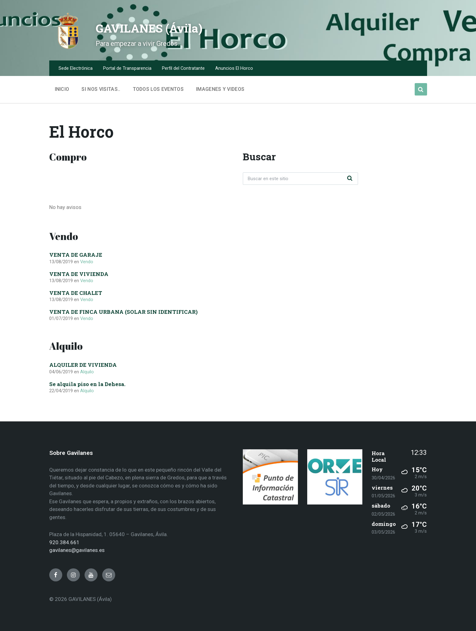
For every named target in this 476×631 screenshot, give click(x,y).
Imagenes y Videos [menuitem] (220, 89)
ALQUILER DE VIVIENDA (83, 364)
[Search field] (300, 178)
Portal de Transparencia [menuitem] (127, 68)
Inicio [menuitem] (62, 89)
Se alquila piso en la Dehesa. (87, 384)
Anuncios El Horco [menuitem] (234, 68)
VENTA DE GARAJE (75, 254)
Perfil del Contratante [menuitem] (183, 68)
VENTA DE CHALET (75, 292)
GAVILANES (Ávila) (168, 26)
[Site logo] (67, 48)
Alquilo (87, 372)
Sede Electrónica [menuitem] (76, 68)
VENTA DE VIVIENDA (78, 274)
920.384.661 (64, 542)
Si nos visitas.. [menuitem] (100, 89)
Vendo (86, 261)
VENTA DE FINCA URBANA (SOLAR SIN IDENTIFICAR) (123, 311)
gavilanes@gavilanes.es (77, 550)
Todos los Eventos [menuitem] (158, 89)
